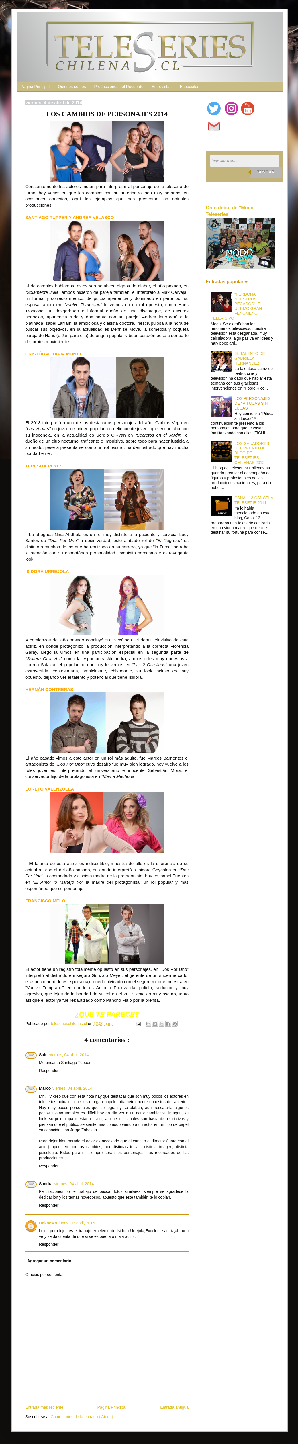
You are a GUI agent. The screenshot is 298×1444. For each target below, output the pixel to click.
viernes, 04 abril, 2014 (69, 1054)
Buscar (266, 172)
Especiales (189, 86)
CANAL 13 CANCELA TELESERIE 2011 (253, 500)
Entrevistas (161, 86)
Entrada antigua (174, 1407)
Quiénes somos (72, 86)
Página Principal (35, 86)
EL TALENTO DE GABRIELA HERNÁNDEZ (249, 358)
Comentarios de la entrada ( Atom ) (82, 1416)
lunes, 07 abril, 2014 (77, 1223)
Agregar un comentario (49, 1261)
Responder (49, 1070)
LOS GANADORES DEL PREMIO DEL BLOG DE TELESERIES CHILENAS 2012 (251, 453)
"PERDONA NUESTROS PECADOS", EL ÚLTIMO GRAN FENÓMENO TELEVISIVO (236, 306)
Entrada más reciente (44, 1407)
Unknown (48, 1223)
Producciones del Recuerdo (118, 86)
